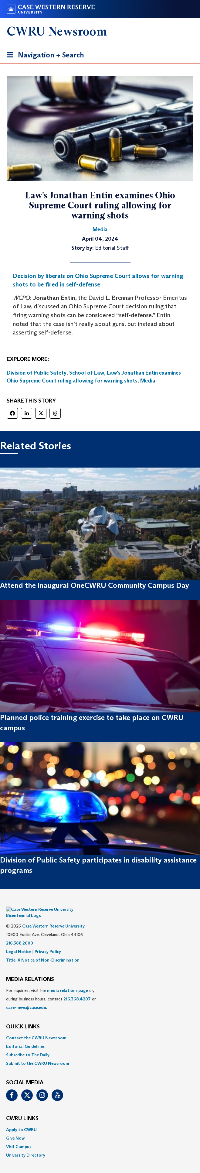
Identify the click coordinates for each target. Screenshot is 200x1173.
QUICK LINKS (23, 1018)
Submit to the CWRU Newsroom (37, 1054)
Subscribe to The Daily (27, 1045)
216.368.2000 (19, 934)
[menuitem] (100, 1028)
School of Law (86, 372)
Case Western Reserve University (53, 917)
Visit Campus (18, 1137)
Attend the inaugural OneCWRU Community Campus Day (94, 585)
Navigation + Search (43, 56)
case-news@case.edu (26, 998)
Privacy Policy (48, 942)
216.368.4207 (77, 990)
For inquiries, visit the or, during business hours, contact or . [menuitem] (51, 990)
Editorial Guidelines (25, 1037)
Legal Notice (18, 942)
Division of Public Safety (36, 372)
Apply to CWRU (21, 1120)
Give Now (15, 1129)
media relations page (67, 981)
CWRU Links (22, 1109)
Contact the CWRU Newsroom (36, 1028)
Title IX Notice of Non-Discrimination (43, 951)
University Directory (25, 1146)
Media (147, 380)
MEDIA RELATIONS (30, 970)
